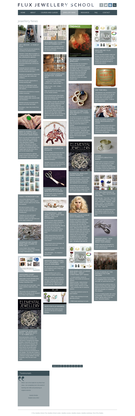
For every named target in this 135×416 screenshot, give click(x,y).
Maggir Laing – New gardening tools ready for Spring (103, 240)
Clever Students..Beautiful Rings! (104, 157)
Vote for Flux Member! (54, 306)
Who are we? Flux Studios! (102, 51)
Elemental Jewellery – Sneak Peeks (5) (79, 174)
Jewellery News (69, 12)
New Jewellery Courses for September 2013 (55, 43)
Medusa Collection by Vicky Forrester (80, 216)
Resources (85, 12)
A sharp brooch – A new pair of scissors (54, 190)
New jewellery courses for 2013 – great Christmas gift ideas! (80, 273)
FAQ (95, 12)
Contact (106, 12)
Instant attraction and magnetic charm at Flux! (79, 112)
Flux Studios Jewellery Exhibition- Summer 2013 (55, 75)
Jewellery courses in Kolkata (54, 149)
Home (23, 12)
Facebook (101, 5)
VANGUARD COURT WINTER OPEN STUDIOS (28, 275)
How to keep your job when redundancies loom (104, 121)
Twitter (106, 5)
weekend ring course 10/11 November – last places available (54, 262)
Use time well (101, 90)
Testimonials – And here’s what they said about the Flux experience (54, 215)
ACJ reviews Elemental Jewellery (79, 60)
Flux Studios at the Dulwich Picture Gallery (104, 273)
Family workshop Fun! (29, 196)
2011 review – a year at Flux (29, 45)
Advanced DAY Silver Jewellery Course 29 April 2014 (28, 243)
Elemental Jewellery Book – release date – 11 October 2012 (28, 332)
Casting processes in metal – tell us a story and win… (105, 194)
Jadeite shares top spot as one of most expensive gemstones (28, 133)
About (33, 12)
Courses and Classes (49, 12)
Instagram (110, 5)
